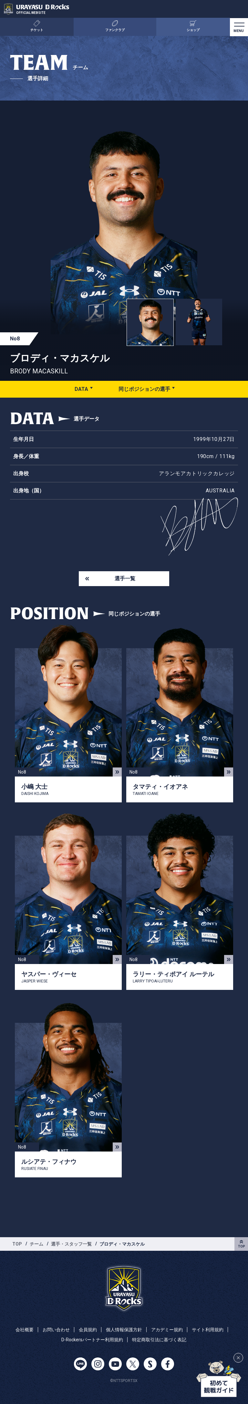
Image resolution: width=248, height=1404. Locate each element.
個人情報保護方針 (124, 1329)
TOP (17, 1244)
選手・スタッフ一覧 (71, 1244)
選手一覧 (125, 578)
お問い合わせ (56, 1329)
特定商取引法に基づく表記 (159, 1339)
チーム (36, 1244)
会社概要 (25, 1329)
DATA (81, 389)
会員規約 (88, 1329)
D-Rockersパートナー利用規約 (92, 1339)
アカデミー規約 (167, 1329)
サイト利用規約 (207, 1329)
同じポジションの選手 (144, 389)
